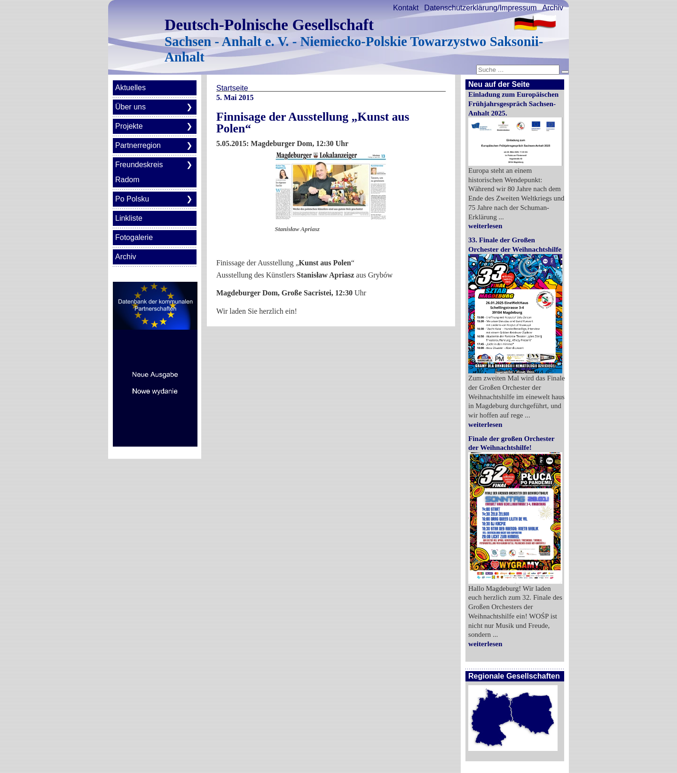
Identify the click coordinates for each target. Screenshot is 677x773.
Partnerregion (138, 145)
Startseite (232, 88)
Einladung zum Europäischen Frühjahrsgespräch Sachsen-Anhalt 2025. (513, 103)
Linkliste (128, 218)
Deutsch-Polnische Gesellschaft (269, 24)
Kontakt (405, 8)
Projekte (129, 126)
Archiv (553, 8)
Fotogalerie (134, 237)
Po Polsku (132, 199)
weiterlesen (485, 226)
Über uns (130, 107)
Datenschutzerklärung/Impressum (480, 8)
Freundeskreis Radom (139, 172)
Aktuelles (130, 88)
